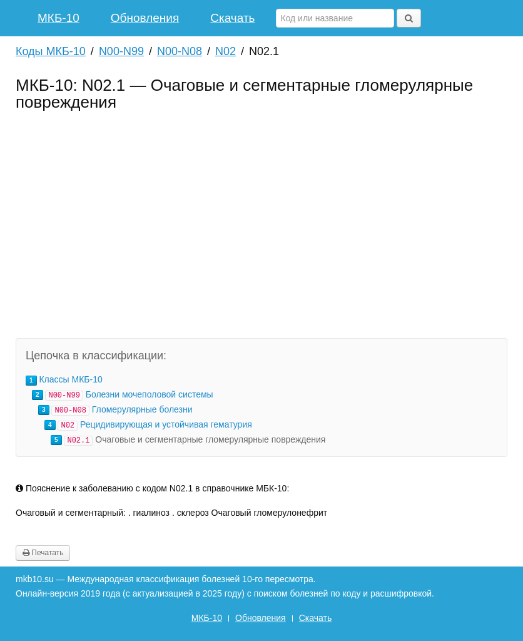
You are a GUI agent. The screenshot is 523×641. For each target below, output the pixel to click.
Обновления (145, 17)
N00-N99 (121, 51)
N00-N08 (179, 51)
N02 (225, 51)
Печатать (43, 552)
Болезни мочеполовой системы (149, 394)
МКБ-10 (58, 17)
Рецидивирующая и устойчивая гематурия (166, 424)
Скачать (232, 17)
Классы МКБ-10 (70, 379)
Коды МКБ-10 (51, 51)
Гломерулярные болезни (142, 409)
